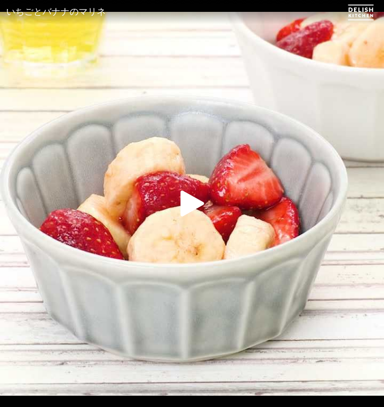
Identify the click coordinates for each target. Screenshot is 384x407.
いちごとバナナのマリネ (56, 11)
